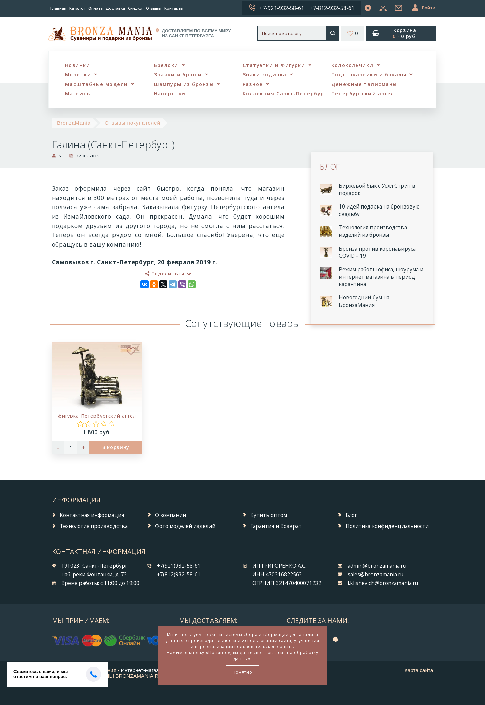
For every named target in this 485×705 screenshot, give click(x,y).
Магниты (78, 93)
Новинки (77, 65)
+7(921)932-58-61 (179, 565)
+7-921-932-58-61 (281, 8)
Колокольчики (352, 65)
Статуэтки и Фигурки (274, 65)
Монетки (78, 74)
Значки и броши (178, 74)
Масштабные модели (96, 84)
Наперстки (170, 93)
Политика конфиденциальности (387, 526)
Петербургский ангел (362, 93)
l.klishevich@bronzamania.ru (383, 583)
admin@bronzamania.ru (377, 565)
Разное (253, 84)
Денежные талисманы (364, 84)
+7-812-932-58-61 (332, 8)
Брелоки (166, 65)
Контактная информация (92, 515)
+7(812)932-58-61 (179, 574)
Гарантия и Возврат (276, 526)
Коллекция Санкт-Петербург (285, 93)
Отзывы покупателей (132, 123)
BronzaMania (74, 123)
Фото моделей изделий (185, 526)
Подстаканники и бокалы (369, 74)
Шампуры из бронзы (184, 84)
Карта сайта (419, 670)
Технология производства (94, 526)
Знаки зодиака (265, 74)
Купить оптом (268, 515)
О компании (170, 515)
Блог (351, 515)
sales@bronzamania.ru (375, 574)
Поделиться (168, 273)
